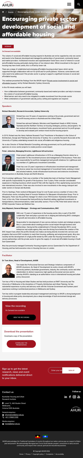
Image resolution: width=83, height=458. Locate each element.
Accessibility (60, 454)
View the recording (21, 317)
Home (21, 454)
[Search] (78, 4)
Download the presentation (21, 344)
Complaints (49, 454)
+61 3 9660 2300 (11, 417)
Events (10, 12)
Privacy (28, 454)
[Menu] (69, 4)
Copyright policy (38, 454)
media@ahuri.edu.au (12, 424)
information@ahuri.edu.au (14, 415)
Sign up (72, 370)
